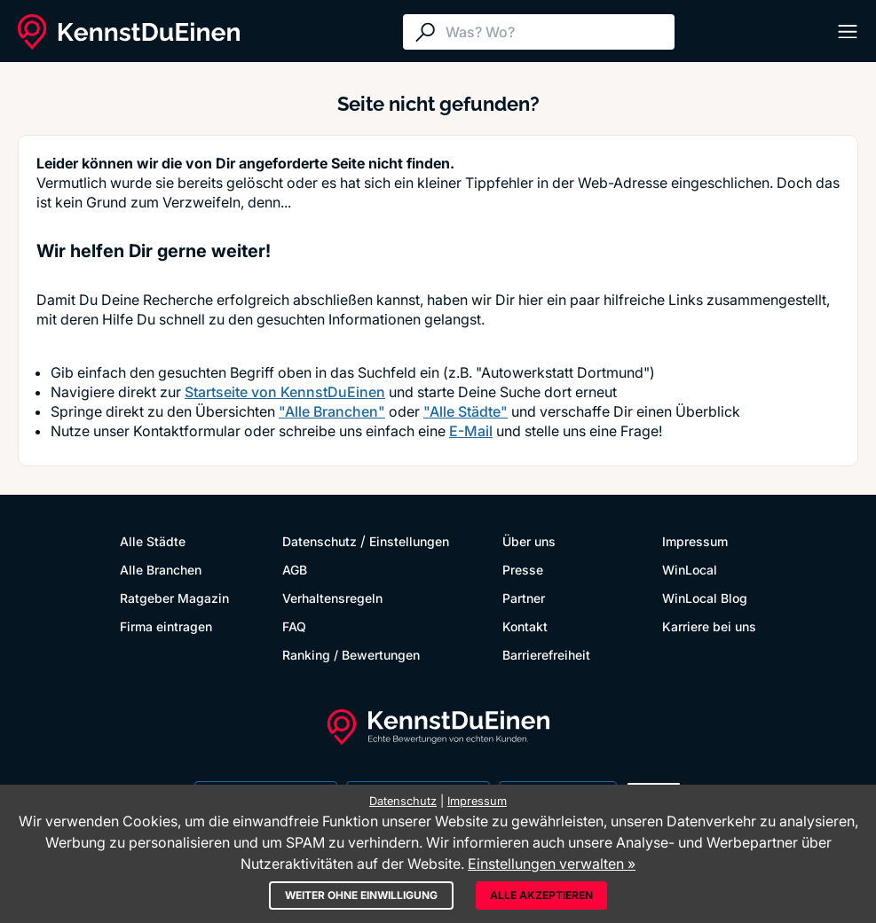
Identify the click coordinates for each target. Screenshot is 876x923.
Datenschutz (319, 541)
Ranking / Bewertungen (351, 654)
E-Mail (471, 431)
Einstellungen (409, 541)
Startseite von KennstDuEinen (285, 392)
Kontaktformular (187, 431)
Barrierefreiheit (546, 654)
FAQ (294, 626)
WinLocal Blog (704, 598)
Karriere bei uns (709, 626)
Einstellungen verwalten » (551, 863)
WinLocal (689, 569)
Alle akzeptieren (541, 895)
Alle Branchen (160, 569)
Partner (523, 598)
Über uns (529, 541)
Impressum (695, 541)
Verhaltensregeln (332, 598)
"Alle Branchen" (332, 411)
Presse (522, 569)
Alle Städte (152, 541)
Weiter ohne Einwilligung (361, 895)
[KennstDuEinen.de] (129, 32)
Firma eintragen (166, 626)
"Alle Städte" (465, 411)
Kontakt (525, 626)
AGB (294, 569)
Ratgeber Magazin (174, 598)
